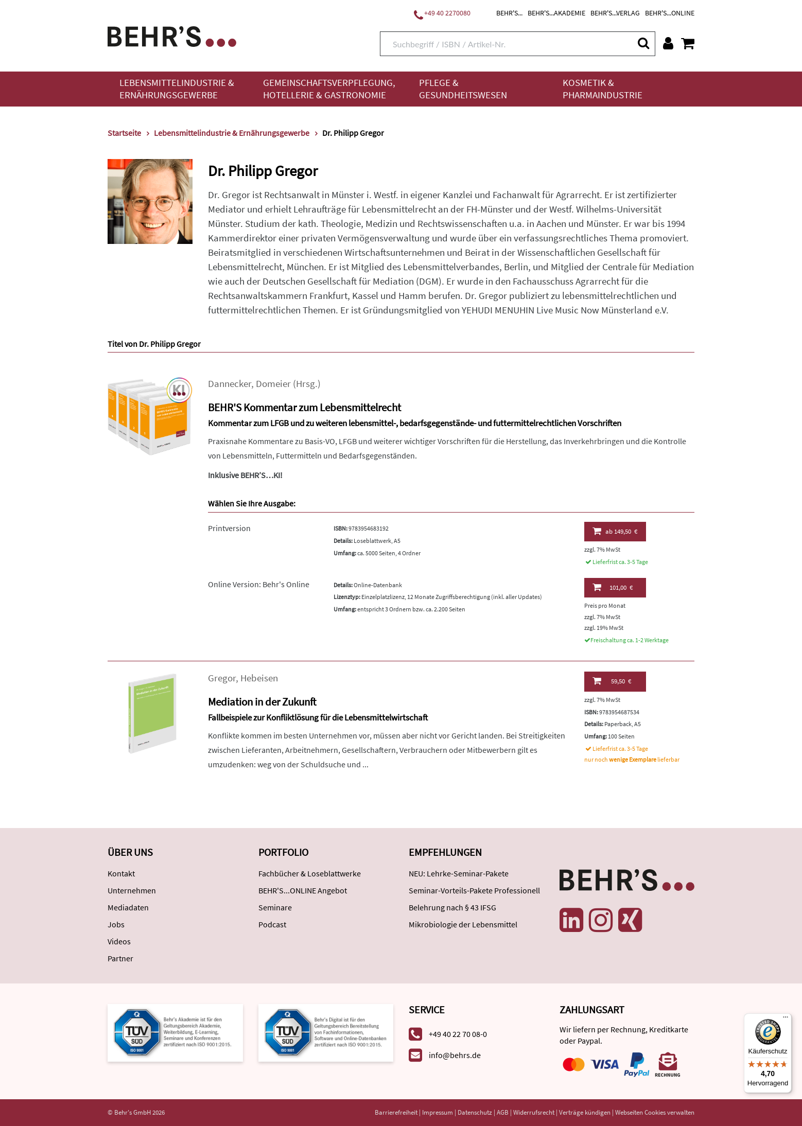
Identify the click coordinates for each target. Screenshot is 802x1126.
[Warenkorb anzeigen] (687, 43)
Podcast (272, 924)
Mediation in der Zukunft (262, 702)
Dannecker (229, 384)
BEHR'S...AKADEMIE (556, 12)
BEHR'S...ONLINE (669, 12)
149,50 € (614, 531)
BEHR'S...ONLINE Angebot (302, 890)
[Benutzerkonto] (668, 43)
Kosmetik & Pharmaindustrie (602, 89)
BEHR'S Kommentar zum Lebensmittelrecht (304, 407)
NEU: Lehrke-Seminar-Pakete (459, 873)
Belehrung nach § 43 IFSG (452, 907)
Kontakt (121, 873)
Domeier (273, 384)
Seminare (275, 907)
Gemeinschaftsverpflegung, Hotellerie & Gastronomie (329, 89)
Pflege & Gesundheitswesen (463, 89)
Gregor (222, 678)
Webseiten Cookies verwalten (654, 1112)
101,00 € (612, 587)
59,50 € (611, 680)
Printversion (229, 528)
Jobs (116, 924)
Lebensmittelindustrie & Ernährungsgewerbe (176, 89)
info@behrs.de (455, 1055)
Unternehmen (132, 890)
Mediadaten (128, 907)
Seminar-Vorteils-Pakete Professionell (474, 890)
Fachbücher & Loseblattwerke (309, 873)
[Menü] (785, 1019)
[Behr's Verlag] (172, 35)
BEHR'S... (509, 12)
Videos (119, 941)
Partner (120, 958)
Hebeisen (259, 678)
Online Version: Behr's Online (258, 584)
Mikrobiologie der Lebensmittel (463, 924)
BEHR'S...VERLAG (615, 12)
